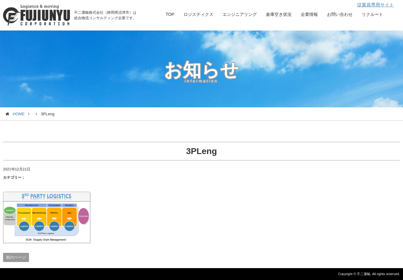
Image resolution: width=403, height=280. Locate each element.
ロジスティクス (198, 14)
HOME (19, 114)
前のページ (16, 257)
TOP (169, 14)
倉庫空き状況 (279, 14)
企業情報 (309, 14)
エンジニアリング (240, 14)
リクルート (372, 14)
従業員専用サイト (375, 4)
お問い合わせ (340, 14)
